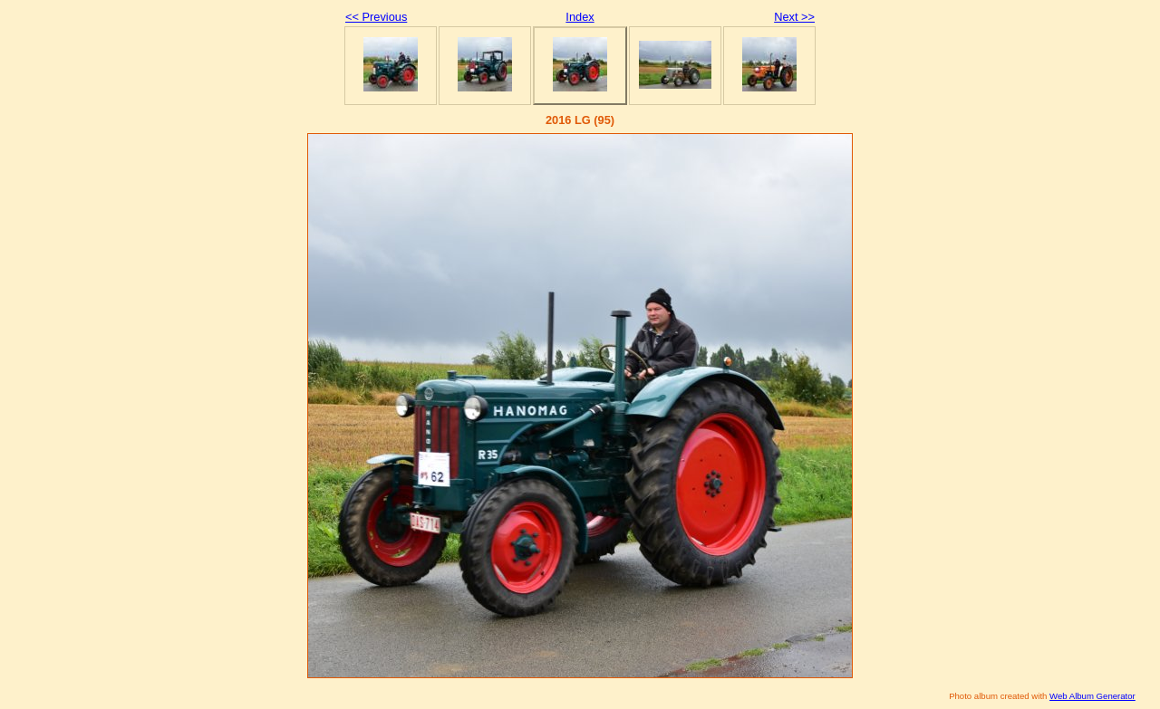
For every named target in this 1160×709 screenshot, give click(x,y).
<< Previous (376, 17)
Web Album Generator (1092, 696)
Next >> (794, 17)
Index (580, 17)
